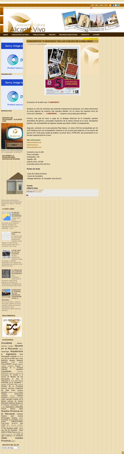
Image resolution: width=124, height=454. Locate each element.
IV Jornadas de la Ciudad (15, 397)
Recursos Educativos (68, 35)
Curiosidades (6, 371)
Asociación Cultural (20, 35)
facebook (20, 384)
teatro (19, 432)
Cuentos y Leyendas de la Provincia (12, 367)
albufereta (4, 346)
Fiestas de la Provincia (12, 386)
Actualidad (6, 343)
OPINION (20, 414)
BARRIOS (4, 360)
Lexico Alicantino (6, 399)
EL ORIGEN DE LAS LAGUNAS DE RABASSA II (17, 271)
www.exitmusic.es (34, 142)
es (22, 382)
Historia (20, 396)
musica (3, 407)
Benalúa (12, 360)
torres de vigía (11, 434)
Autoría (96, 35)
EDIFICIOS (4, 373)
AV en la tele (10, 358)
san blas (8, 427)
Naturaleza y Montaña (14, 407)
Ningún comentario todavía (34, 190)
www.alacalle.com (34, 147)
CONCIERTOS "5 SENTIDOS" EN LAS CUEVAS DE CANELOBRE (60, 41)
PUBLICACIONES (17, 421)
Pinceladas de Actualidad (9, 420)
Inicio (5, 35)
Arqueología (5, 351)
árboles (21, 349)
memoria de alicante (15, 401)
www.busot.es (32, 145)
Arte (21, 354)
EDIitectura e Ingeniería (14, 373)
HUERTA (4, 398)
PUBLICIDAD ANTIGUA (9, 423)
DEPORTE (20, 371)
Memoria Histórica (8, 403)
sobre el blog (6, 432)
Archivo (52, 35)
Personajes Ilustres (9, 418)
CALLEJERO (6, 364)
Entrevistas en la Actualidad (11, 382)
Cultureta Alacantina (12, 369)
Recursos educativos (17, 425)
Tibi (22, 432)
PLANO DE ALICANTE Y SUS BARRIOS (17, 214)
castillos (3, 366)
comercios (10, 366)
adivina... (20, 343)
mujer (21, 405)
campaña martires (17, 364)
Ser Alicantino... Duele (15, 430)
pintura (21, 420)
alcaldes (10, 346)
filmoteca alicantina (7, 388)
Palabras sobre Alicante (12, 416)
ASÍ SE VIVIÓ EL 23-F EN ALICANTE (16, 252)
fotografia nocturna (13, 392)
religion (3, 427)
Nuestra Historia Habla (12, 409)
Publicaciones (39, 35)
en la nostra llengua (17, 381)
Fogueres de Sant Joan (12, 389)
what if (13, 441)
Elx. (10, 381)
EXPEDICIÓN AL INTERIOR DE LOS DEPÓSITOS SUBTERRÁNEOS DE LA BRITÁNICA (12, 295)
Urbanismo (19, 436)
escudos (3, 384)
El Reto (15, 379)
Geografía (12, 396)
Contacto (85, 35)
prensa (3, 421)
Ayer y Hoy (19, 358)
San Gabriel (15, 427)
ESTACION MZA (12, 384)
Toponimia (4, 434)
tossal (13, 435)
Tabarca (14, 432)
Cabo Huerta (17, 362)
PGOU (21, 418)
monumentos (14, 405)
